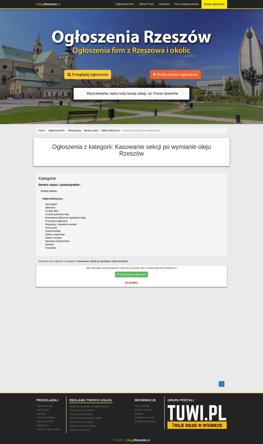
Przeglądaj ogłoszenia (87, 74)
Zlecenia (164, 4)
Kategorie (47, 178)
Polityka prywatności (145, 421)
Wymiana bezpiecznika (57, 241)
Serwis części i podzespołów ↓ (60, 184)
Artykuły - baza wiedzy (48, 429)
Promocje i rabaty (46, 417)
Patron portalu (142, 406)
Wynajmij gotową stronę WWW (86, 418)
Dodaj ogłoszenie (214, 4)
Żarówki (49, 244)
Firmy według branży (186, 4)
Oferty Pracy (146, 4)
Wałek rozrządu (53, 237)
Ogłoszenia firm (124, 4)
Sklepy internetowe (80, 429)
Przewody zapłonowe (56, 221)
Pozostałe (50, 247)
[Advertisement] (131, 304)
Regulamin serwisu (145, 417)
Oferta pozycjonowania (82, 422)
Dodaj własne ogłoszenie (175, 74)
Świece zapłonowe (55, 234)
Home (41, 130)
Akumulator (51, 204)
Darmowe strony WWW (82, 410)
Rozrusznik (51, 227)
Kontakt (139, 413)
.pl (48, 4)
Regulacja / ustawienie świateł (61, 224)
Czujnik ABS (51, 211)
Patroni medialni (143, 409)
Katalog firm (43, 425)
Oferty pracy (43, 409)
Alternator (50, 207)
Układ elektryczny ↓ (53, 198)
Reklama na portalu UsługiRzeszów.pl (89, 406)
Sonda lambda (52, 231)
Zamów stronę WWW (81, 414)
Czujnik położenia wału (57, 214)
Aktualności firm (45, 421)
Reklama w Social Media (82, 426)
